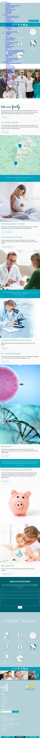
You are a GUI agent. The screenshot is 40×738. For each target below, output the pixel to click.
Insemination (9, 47)
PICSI (7, 56)
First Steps (5, 14)
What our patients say (11, 9)
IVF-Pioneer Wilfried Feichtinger (13, 5)
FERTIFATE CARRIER (10, 68)
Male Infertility (9, 55)
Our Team (8, 4)
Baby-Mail (8, 8)
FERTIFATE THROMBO (10, 67)
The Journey (8, 18)
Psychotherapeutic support (12, 58)
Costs (7, 30)
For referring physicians (11, 84)
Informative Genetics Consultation (13, 63)
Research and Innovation (11, 72)
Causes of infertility (10, 21)
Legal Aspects (9, 28)
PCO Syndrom (9, 22)
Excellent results (9, 75)
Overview (8, 34)
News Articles (9, 10)
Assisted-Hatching (10, 39)
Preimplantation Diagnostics (12, 71)
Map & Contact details (33, 737)
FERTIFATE (8, 64)
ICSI (6, 49)
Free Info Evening (7, 737)
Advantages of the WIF (11, 83)
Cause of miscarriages (11, 38)
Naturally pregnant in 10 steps (12, 16)
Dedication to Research (11, 78)
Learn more (5, 361)
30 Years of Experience (11, 76)
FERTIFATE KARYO (10, 66)
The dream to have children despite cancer (15, 51)
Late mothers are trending (11, 26)
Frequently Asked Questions (12, 32)
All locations (5, 132)
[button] (38, 2)
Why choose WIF (7, 74)
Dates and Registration (7, 247)
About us (5, 1)
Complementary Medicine (11, 53)
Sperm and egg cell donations (12, 59)
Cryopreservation (9, 54)
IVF (6, 35)
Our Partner (8, 13)
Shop (4, 85)
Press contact (9, 12)
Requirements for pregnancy (12, 25)
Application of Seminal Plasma (12, 42)
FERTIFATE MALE (9, 70)
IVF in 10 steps (9, 37)
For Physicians (6, 80)
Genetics (8, 45)
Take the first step (6, 232)
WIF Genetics (6, 62)
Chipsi (7, 41)
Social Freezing (9, 60)
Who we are (8, 3)
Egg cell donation (9, 43)
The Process (8, 20)
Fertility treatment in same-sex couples (14, 50)
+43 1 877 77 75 (19, 584)
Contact (5, 87)
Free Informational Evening (12, 17)
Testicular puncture (10, 46)
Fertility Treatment (7, 33)
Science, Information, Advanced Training (15, 81)
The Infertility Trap (10, 79)
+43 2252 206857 (33, 584)
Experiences (8, 29)
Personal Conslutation (20, 737)
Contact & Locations (10, 7)
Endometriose (9, 24)
